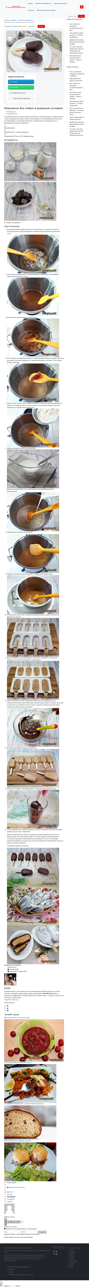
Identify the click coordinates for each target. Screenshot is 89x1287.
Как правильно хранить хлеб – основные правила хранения (23, 1104)
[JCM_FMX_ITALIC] (8, 1222)
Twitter (72, 1265)
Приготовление (12, 114)
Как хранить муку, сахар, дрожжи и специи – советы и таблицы (76, 59)
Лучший (9, 1194)
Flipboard (72, 1263)
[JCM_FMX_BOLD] (5, 1222)
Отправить (42, 1232)
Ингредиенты (11, 112)
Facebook (72, 1256)
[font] (5, 1219)
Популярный (11, 1197)
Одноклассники (74, 1261)
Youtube (72, 1258)
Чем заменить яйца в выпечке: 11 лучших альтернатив (76, 35)
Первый (9, 1201)
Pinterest (72, 1254)
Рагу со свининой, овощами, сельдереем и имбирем (77, 74)
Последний (10, 1199)
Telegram (72, 1250)
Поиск (82, 16)
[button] (81, 6)
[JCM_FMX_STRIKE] (13, 1222)
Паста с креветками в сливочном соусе (77, 118)
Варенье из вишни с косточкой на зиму (17, 1017)
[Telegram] (7, 1006)
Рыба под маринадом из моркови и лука (17, 1062)
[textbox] (34, 1215)
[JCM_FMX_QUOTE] (19, 1222)
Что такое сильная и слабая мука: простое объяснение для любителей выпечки (76, 50)
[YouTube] (8, 1011)
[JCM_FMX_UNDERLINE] (10, 1222)
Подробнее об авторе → (12, 1000)
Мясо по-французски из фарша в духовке (17, 1141)
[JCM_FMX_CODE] (16, 1222)
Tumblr (71, 1267)
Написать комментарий (12, 26)
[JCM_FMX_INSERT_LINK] (21, 1222)
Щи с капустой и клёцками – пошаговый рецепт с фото (76, 27)
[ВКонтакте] (7, 1008)
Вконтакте (72, 1259)
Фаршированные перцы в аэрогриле (76, 80)
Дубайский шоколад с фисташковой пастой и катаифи (77, 42)
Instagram (72, 1252)
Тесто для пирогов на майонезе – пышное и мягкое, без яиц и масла (77, 111)
